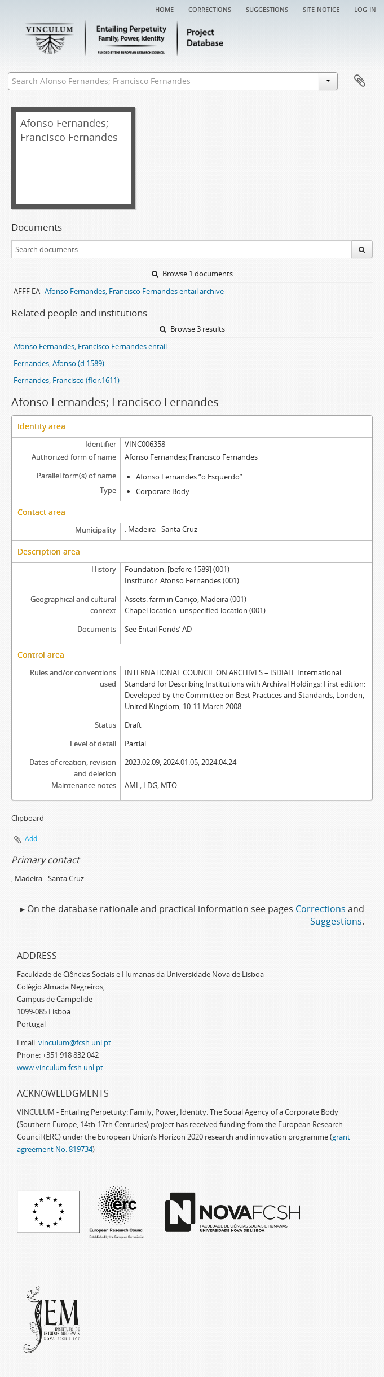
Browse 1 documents (192, 274)
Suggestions (267, 8)
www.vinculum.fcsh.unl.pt (60, 1067)
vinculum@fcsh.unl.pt (74, 1042)
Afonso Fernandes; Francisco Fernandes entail (90, 346)
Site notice (321, 8)
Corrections (209, 8)
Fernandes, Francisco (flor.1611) (67, 380)
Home (164, 8)
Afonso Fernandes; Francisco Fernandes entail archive (134, 291)
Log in (365, 8)
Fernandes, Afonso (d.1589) (59, 363)
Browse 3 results (192, 329)
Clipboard (360, 81)
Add (31, 838)
